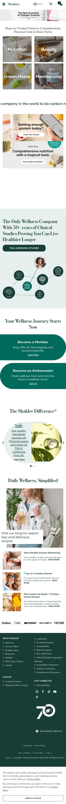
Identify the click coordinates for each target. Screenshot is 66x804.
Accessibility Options (51, 731)
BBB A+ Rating (40, 745)
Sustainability (43, 646)
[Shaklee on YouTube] (55, 691)
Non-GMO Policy (44, 654)
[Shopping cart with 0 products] (60, 4)
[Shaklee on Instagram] (37, 691)
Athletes (9, 657)
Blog (43, 685)
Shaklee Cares (11, 650)
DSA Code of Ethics (14, 661)
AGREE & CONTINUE (33, 798)
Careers (8, 665)
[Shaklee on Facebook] (43, 691)
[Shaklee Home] (14, 4)
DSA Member (27, 745)
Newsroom (10, 654)
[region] (33, 442)
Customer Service (13, 681)
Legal (48, 753)
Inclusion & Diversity (46, 668)
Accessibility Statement (48, 665)
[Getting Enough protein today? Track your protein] (33, 127)
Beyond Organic (44, 650)
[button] (31, 466)
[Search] (51, 4)
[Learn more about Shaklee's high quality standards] (33, 442)
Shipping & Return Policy (16, 685)
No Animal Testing (45, 642)
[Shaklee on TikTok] (49, 690)
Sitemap (8, 758)
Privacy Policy (38, 753)
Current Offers (11, 646)
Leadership (42, 639)
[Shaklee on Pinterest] (37, 697)
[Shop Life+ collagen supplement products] (33, 15)
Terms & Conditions (24, 753)
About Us (9, 642)
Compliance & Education (48, 672)
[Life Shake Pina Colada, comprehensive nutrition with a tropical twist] (33, 154)
